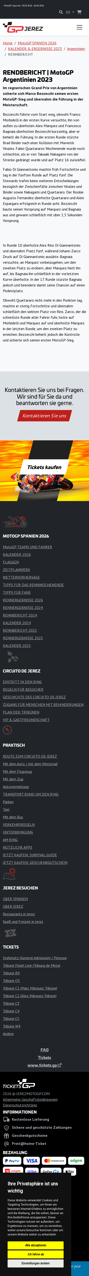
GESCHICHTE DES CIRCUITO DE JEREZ (34, 697)
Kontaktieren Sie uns (44, 416)
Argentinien (76, 48)
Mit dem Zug (13, 779)
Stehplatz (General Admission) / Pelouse (35, 957)
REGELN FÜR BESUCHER (23, 689)
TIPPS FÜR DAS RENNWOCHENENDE (33, 584)
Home (8, 43)
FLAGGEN (11, 562)
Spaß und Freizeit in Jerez (23, 921)
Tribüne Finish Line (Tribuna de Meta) (31, 965)
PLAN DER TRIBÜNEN (21, 712)
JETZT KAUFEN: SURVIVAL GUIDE (30, 854)
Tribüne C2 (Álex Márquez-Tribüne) (29, 995)
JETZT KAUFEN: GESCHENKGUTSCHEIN (35, 862)
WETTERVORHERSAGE (21, 577)
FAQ (45, 1050)
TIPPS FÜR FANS (17, 592)
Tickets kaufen (44, 466)
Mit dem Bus (13, 817)
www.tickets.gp (44, 1065)
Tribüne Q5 (11, 980)
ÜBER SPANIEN (15, 898)
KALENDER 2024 (17, 622)
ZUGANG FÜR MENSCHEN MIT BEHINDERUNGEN (43, 704)
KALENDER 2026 (17, 554)
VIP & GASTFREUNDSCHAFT (26, 719)
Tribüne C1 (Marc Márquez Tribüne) (30, 988)
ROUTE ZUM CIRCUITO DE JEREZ (30, 756)
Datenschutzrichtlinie (20, 1105)
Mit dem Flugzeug (17, 771)
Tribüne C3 (11, 1003)
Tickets (44, 1057)
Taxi (6, 809)
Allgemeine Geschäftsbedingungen (30, 1099)
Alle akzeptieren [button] (35, 1245)
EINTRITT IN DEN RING (22, 681)
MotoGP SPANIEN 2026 (37, 43)
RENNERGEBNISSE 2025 (23, 638)
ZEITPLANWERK (16, 569)
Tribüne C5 (11, 1018)
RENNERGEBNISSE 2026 (23, 600)
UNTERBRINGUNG (18, 832)
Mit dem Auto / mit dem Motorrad (30, 763)
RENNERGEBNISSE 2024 (23, 607)
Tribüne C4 (11, 1011)
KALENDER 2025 (17, 645)
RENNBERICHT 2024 (20, 615)
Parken (8, 801)
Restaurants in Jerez (19, 914)
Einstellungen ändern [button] (36, 1263)
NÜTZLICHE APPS (17, 847)
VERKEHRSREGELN (19, 824)
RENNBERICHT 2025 (20, 630)
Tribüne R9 (11, 973)
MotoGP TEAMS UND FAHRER (27, 546)
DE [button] (68, 12)
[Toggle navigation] (79, 27)
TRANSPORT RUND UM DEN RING (31, 794)
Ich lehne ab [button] (36, 1254)
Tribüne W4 (11, 1026)
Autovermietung (16, 786)
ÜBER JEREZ (13, 906)
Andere (8, 1033)
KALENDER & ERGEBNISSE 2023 (35, 48)
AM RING (10, 839)
